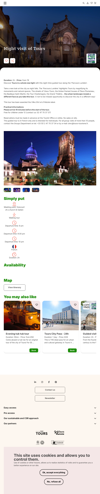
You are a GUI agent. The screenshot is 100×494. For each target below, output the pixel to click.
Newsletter (50, 398)
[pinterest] (56, 382)
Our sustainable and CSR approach (50, 418)
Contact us (50, 390)
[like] (6, 60)
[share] (12, 60)
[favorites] (91, 3)
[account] (87, 3)
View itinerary (14, 287)
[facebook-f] (49, 382)
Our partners (50, 423)
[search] (83, 3)
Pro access (50, 413)
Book (34, 350)
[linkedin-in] (35, 382)
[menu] (4, 3)
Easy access (50, 407)
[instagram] (42, 382)
